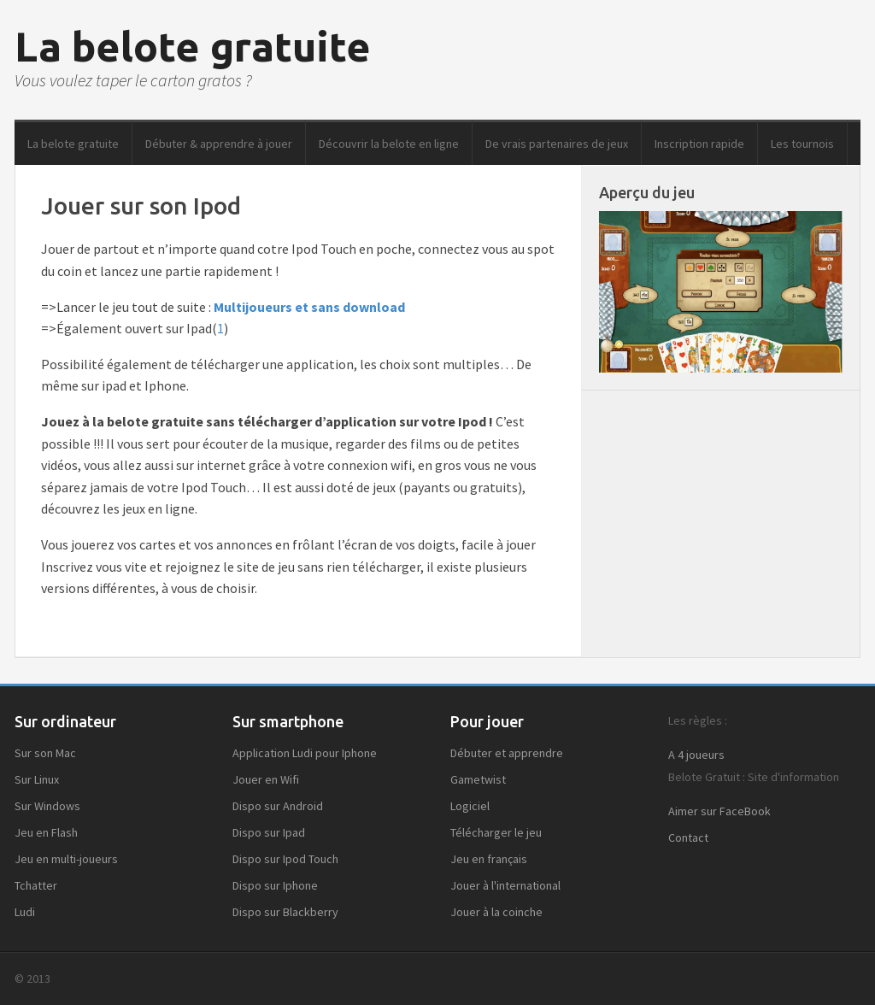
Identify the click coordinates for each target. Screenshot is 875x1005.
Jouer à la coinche (496, 912)
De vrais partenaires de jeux (556, 143)
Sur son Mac (45, 753)
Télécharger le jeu (496, 832)
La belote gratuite (193, 46)
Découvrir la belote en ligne (389, 143)
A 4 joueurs (696, 754)
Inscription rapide (699, 143)
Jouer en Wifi (265, 779)
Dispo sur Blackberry (285, 912)
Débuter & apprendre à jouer (218, 143)
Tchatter (36, 885)
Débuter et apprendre (506, 753)
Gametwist (478, 779)
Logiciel (470, 806)
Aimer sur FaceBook (719, 811)
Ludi (25, 912)
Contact (688, 837)
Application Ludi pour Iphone (304, 753)
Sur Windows (47, 806)
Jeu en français (488, 859)
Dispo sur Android (277, 806)
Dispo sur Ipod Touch (285, 859)
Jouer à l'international (505, 885)
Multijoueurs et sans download (309, 306)
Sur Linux (37, 779)
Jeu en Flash (46, 832)
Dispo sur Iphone (275, 885)
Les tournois (802, 143)
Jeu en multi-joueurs (66, 859)
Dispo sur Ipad (268, 832)
